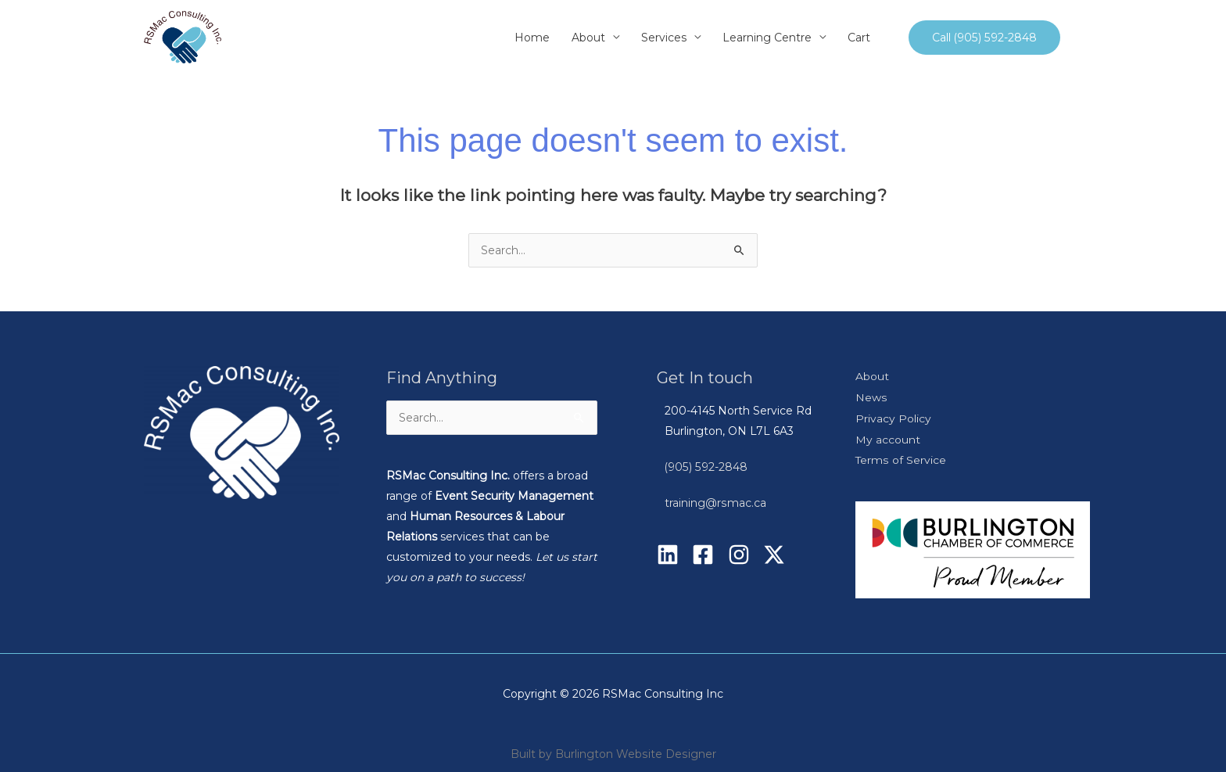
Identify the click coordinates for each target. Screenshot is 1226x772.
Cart (859, 38)
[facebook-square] (708, 555)
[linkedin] (673, 555)
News (871, 397)
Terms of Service (900, 458)
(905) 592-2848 (706, 467)
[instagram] (744, 555)
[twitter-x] (777, 555)
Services (664, 38)
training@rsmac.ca (715, 503)
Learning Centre (767, 38)
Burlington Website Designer (635, 751)
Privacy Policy (893, 417)
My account (887, 437)
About (589, 38)
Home (532, 38)
